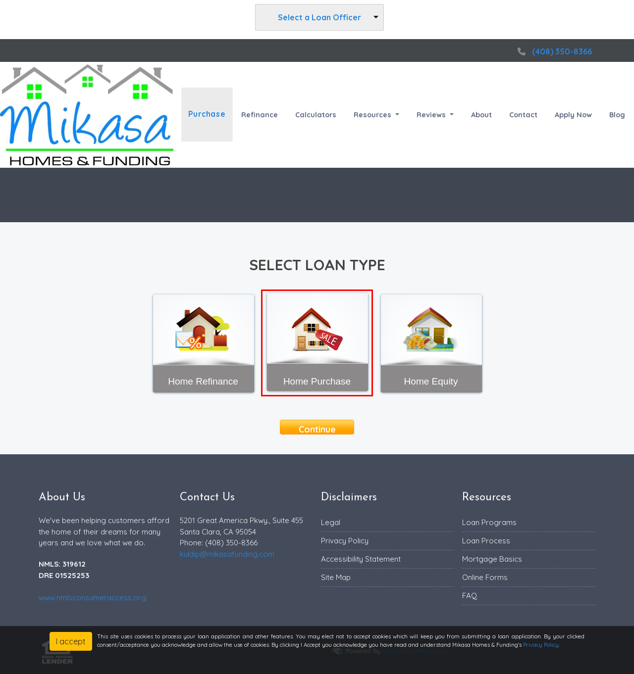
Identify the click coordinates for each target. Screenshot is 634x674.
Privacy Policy (345, 540)
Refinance (259, 114)
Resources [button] (373, 114)
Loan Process (486, 540)
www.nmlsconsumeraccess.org (92, 597)
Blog (617, 114)
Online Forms (485, 577)
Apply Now (573, 114)
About (481, 114)
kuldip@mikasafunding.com (227, 554)
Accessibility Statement (361, 559)
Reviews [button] (432, 114)
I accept (71, 641)
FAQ (469, 595)
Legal (330, 522)
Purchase (206, 115)
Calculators (315, 114)
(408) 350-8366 (553, 51)
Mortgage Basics (492, 559)
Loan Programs (489, 522)
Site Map (336, 577)
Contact (523, 114)
